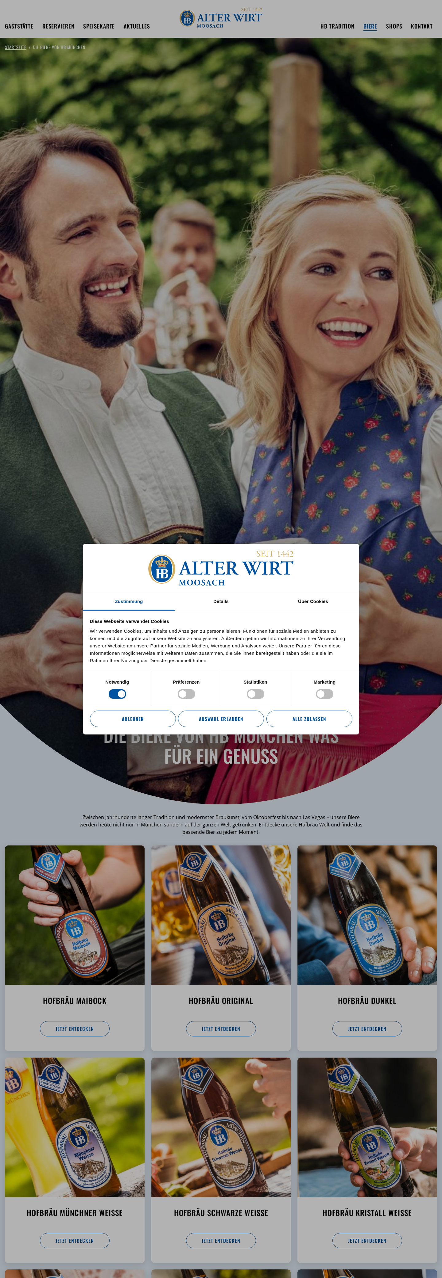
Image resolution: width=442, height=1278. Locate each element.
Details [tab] (221, 601)
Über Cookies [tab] (313, 601)
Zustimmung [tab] (129, 601)
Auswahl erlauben (221, 718)
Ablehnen (133, 718)
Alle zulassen (309, 718)
